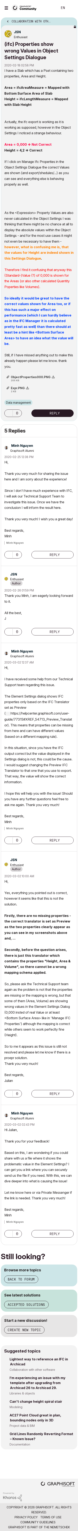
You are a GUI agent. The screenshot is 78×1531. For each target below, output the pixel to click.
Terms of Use (51, 1517)
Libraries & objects (22, 1393)
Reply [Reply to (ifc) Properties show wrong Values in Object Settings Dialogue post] (55, 413)
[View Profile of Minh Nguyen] (22, 446)
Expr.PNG (18, 388)
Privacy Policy (26, 1517)
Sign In (71, 8)
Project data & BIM (22, 1425)
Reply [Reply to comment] (55, 555)
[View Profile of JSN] (17, 32)
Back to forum (21, 1279)
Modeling (16, 1407)
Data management (18, 402)
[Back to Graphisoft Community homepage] (25, 7)
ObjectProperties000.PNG (31, 377)
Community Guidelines (38, 1522)
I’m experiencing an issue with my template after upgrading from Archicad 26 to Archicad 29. (38, 1383)
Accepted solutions (26, 1305)
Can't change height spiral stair (36, 1401)
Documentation (20, 1444)
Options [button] (71, 20)
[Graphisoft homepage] (58, 1484)
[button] (8, 413)
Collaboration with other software (32, 1369)
